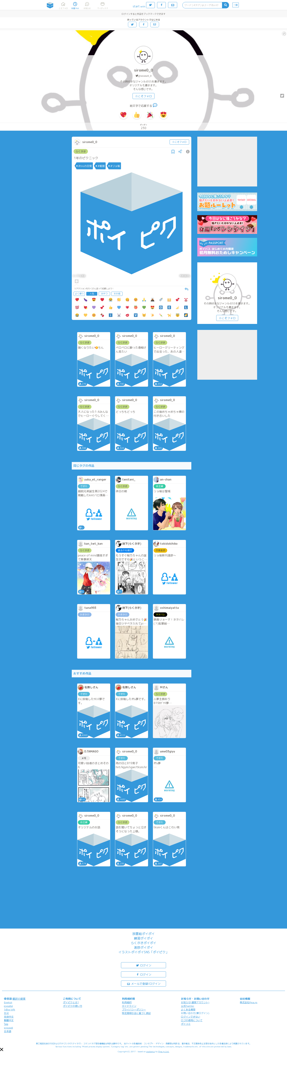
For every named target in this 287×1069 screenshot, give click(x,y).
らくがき (81, 151)
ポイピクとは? (71, 1002)
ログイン (143, 965)
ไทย (6, 1024)
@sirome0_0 (144, 76)
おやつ (104, 293)
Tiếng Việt (9, 1009)
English (8, 1002)
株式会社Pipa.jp (248, 1002)
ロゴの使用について (191, 1020)
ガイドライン (129, 1006)
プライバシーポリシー (134, 1009)
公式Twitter (187, 1006)
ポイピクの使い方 (72, 1006)
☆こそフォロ (143, 96)
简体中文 (9, 1016)
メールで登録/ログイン (143, 983)
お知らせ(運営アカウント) (195, 1002)
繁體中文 (9, 1020)
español (8, 1006)
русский (8, 1027)
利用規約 (127, 1002)
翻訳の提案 (19, 998)
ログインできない (190, 1016)
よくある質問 (188, 1009)
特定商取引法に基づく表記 (136, 1013)
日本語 (7, 1031)
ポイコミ (186, 1024)
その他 (117, 293)
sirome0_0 (143, 70)
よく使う (79, 293)
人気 (92, 293)
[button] (1, 1049)
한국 (6, 1013)
